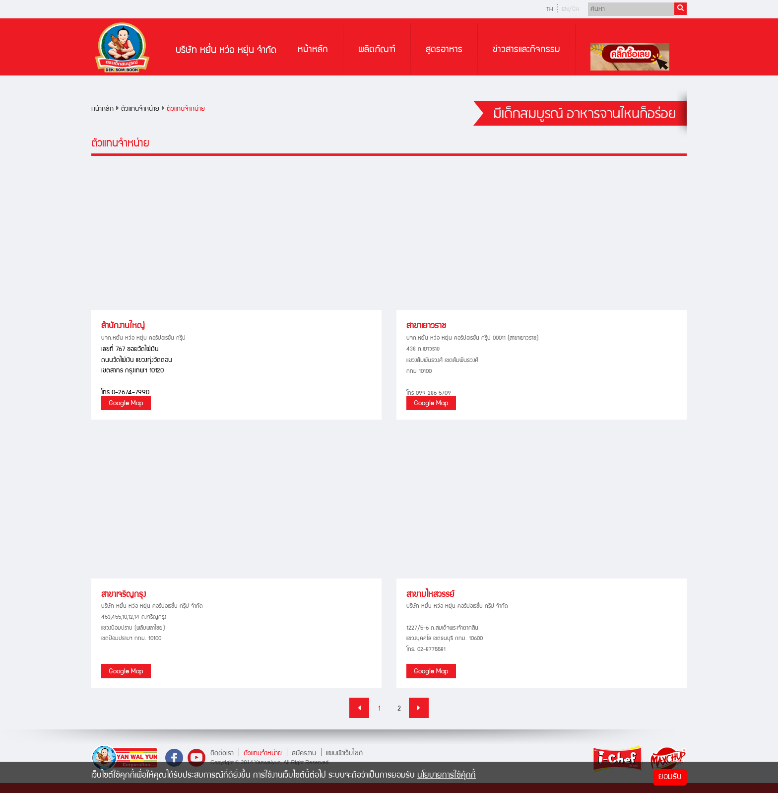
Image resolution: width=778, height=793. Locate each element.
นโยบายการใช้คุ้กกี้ (446, 776)
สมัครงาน (304, 753)
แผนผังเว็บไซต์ (344, 753)
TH (549, 9)
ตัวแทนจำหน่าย (140, 109)
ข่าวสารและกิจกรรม (526, 50)
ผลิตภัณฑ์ (376, 50)
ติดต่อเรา (222, 753)
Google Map (126, 404)
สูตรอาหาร (444, 50)
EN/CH (570, 9)
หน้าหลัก (313, 50)
